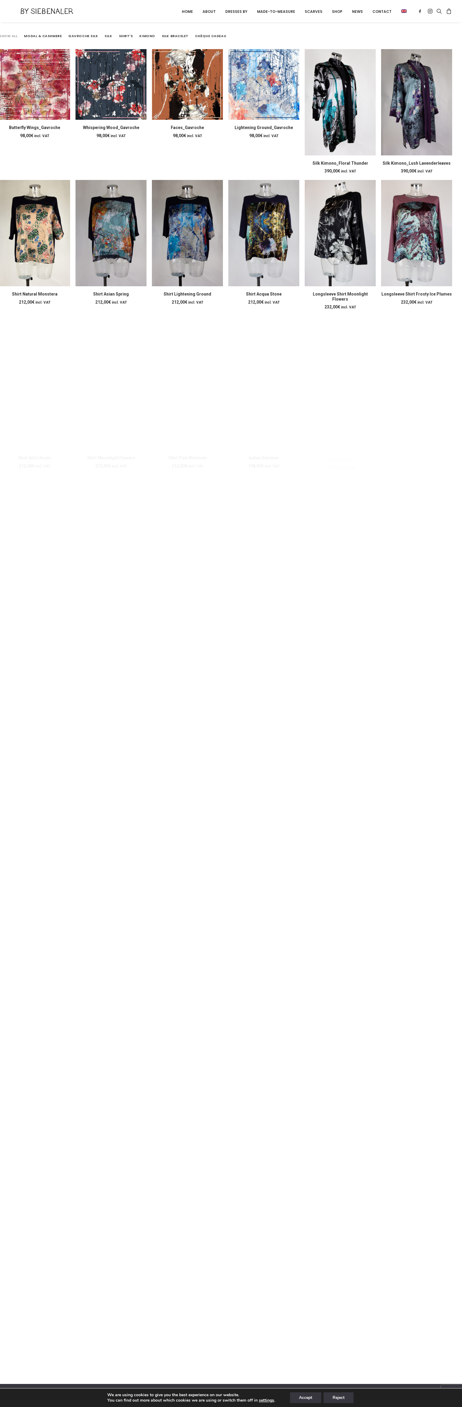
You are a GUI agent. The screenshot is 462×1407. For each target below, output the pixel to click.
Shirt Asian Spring (111, 298)
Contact (382, 11)
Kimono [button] (147, 36)
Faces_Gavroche (187, 127)
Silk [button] (108, 36)
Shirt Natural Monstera (35, 294)
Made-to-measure (276, 11)
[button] (402, 11)
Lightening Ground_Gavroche (264, 127)
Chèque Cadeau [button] (210, 36)
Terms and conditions (152, 1395)
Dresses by (236, 11)
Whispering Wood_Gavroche (111, 127)
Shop (337, 11)
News (357, 11)
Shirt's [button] (126, 36)
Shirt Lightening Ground (187, 301)
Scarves (313, 11)
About (209, 11)
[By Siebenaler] (36, 11)
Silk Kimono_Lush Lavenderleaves (417, 163)
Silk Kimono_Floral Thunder (340, 163)
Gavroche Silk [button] (83, 36)
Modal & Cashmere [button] (43, 36)
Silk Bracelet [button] (175, 36)
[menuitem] (187, 12)
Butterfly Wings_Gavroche (34, 127)
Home (187, 11)
